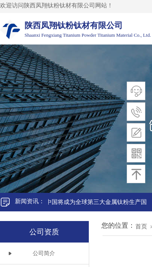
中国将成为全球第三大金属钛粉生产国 (97, 202)
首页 (141, 226)
